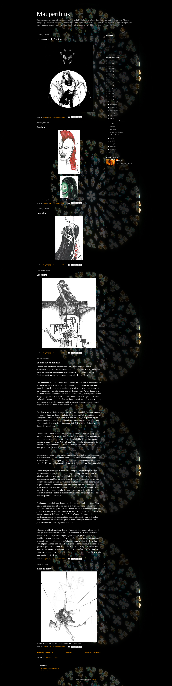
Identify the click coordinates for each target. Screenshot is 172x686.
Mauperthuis (53, 13)
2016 (110, 88)
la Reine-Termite (45, 569)
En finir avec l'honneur (48, 362)
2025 (110, 63)
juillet (112, 116)
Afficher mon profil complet (124, 163)
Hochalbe (42, 213)
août (111, 113)
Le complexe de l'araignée (50, 39)
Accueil (69, 653)
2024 (110, 66)
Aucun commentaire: (59, 117)
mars (111, 144)
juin (111, 118)
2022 (110, 71)
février (112, 146)
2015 (110, 91)
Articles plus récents (45, 653)
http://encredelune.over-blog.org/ (50, 668)
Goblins (41, 127)
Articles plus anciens (93, 653)
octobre (112, 107)
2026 (110, 60)
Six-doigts (42, 275)
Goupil (120, 160)
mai (111, 138)
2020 (110, 77)
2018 (110, 82)
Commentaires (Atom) (51, 657)
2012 (110, 99)
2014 (110, 94)
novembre (113, 104)
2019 (110, 80)
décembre (113, 102)
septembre (113, 110)
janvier (112, 149)
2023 (110, 69)
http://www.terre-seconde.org (49, 671)
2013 (110, 96)
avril (111, 141)
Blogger (94, 679)
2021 (110, 74)
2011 (110, 153)
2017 (110, 85)
